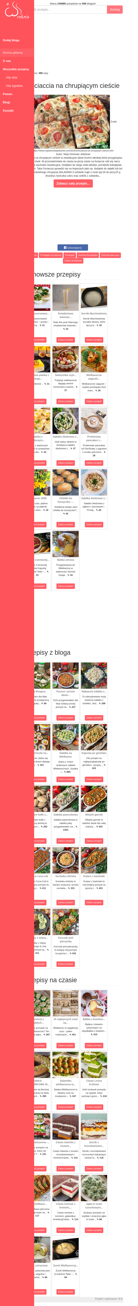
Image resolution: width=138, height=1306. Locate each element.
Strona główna (13, 52)
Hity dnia (10, 77)
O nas (7, 60)
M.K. (133, 1298)
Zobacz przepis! (50, 340)
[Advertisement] (86, 42)
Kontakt (8, 110)
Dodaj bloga (11, 40)
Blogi (6, 102)
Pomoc (7, 94)
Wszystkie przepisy (16, 69)
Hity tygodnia (13, 85)
